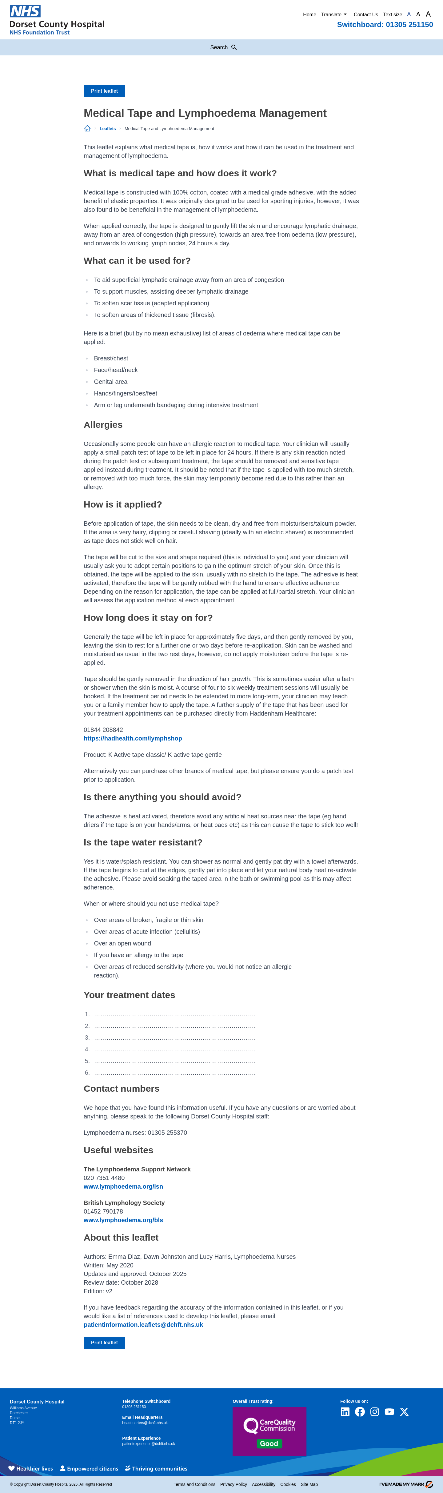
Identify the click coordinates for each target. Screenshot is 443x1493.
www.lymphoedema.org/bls (123, 1220)
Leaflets (108, 128)
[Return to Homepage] (57, 19)
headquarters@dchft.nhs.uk (145, 1423)
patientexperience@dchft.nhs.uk (148, 1444)
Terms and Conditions (194, 1484)
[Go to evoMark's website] (406, 1484)
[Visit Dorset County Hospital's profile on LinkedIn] (345, 1412)
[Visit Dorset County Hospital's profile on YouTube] (389, 1412)
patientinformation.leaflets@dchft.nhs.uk (143, 1324)
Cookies (288, 1484)
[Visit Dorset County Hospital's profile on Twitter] (404, 1412)
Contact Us (366, 14)
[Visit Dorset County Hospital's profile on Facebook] (360, 1412)
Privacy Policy (233, 1484)
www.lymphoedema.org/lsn (123, 1186)
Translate (335, 14)
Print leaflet (104, 91)
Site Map (309, 1484)
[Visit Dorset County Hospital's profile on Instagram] (375, 1412)
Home (309, 14)
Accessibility (263, 1484)
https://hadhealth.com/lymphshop (133, 738)
